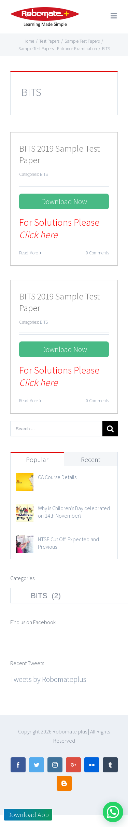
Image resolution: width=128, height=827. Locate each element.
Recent (90, 459)
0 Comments (97, 253)
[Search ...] (56, 428)
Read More (28, 253)
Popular (37, 459)
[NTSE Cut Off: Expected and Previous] (24, 541)
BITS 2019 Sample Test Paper (59, 154)
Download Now (64, 201)
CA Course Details (57, 477)
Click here (38, 234)
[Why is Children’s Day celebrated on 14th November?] (24, 510)
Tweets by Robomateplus (48, 679)
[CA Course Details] (24, 479)
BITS (44, 174)
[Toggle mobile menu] (114, 15)
